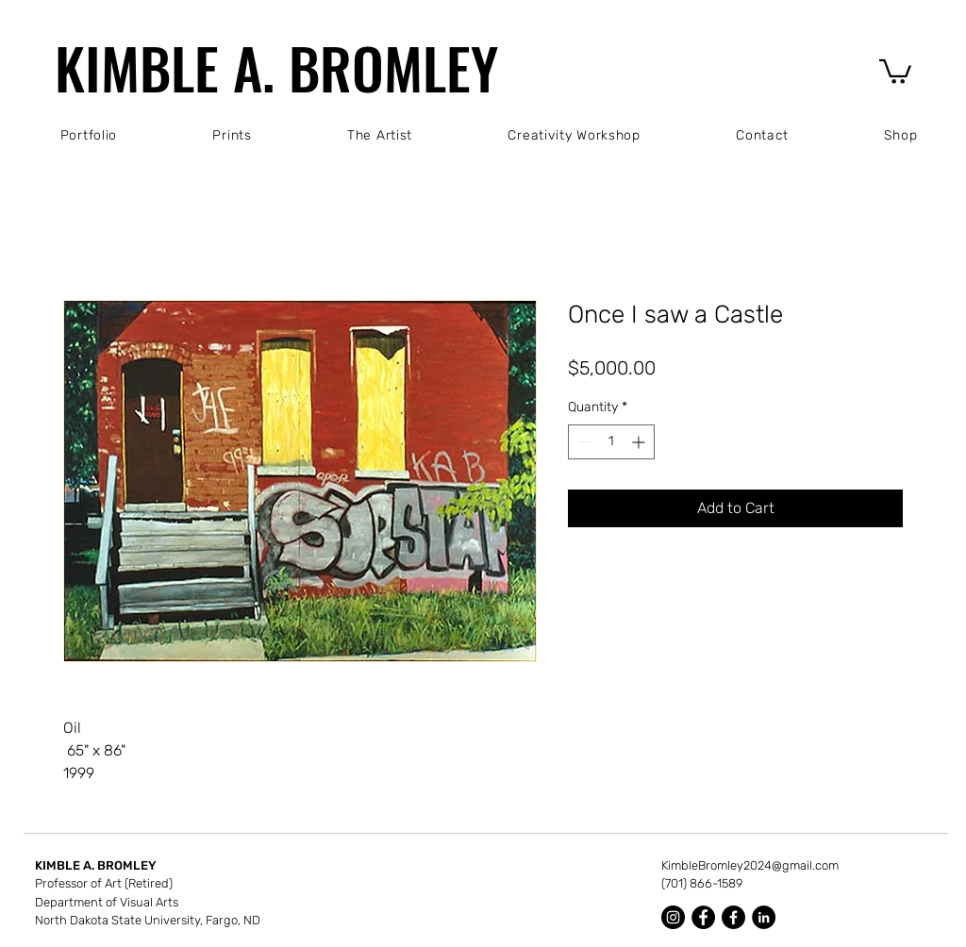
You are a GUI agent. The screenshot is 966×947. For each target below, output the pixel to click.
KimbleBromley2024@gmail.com (750, 865)
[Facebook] (703, 917)
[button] (895, 70)
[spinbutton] (611, 441)
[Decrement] (582, 441)
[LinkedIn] (763, 917)
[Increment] (640, 441)
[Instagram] (673, 917)
